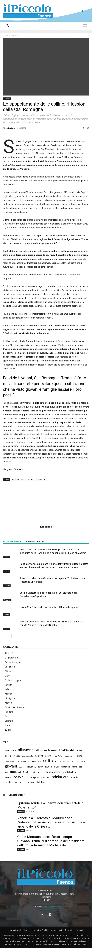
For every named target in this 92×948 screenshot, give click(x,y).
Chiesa (6, 614)
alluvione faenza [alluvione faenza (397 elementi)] (46, 750)
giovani (31, 479)
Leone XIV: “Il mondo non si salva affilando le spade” (49, 607)
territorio (41, 479)
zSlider (8, 729)
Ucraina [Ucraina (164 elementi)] (31, 782)
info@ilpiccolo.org (51, 906)
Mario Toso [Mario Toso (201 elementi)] (77, 766)
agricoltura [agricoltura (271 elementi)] (10, 750)
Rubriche (15, 35)
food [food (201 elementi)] (82, 761)
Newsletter (69, 930)
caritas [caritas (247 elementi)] (78, 755)
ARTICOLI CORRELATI (12, 541)
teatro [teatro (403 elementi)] (9, 782)
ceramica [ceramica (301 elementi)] (9, 761)
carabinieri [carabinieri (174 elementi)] (68, 756)
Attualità (7, 600)
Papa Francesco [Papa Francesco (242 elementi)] (52, 772)
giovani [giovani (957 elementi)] (11, 766)
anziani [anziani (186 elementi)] (79, 750)
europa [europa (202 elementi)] (75, 761)
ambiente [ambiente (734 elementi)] (66, 750)
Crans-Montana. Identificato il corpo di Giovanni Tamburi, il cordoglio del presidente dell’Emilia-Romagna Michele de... (51, 841)
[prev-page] (5, 636)
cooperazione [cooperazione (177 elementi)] (23, 761)
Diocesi (7, 586)
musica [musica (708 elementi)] (15, 771)
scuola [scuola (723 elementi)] (19, 776)
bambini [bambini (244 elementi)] (39, 755)
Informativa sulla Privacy (18, 930)
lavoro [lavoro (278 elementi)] (48, 766)
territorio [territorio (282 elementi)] (20, 782)
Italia (7, 689)
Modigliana (10, 698)
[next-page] (10, 636)
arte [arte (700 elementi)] (8, 755)
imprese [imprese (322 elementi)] (31, 766)
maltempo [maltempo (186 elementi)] (65, 767)
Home (5, 35)
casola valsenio (18, 479)
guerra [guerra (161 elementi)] (22, 767)
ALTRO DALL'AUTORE (35, 541)
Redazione (10, 128)
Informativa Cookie (39, 930)
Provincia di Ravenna (15, 707)
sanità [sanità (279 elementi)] (8, 777)
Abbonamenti (56, 930)
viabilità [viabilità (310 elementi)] (40, 782)
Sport (7, 725)
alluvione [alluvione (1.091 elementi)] (26, 749)
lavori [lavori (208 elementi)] (40, 766)
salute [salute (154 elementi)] (77, 772)
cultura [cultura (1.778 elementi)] (50, 760)
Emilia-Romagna (13, 680)
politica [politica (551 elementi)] (67, 771)
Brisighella (10, 666)
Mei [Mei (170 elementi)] (6, 772)
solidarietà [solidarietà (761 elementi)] (59, 776)
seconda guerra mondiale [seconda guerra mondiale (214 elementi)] (37, 777)
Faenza (6, 571)
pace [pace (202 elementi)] (40, 772)
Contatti (80, 930)
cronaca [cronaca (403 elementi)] (36, 761)
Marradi (8, 693)
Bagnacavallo (11, 657)
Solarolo (9, 720)
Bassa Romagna (13, 662)
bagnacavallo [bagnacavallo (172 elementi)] (27, 756)
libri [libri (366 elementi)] (56, 766)
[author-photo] (46, 522)
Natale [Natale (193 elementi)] (26, 772)
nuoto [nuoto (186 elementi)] (33, 772)
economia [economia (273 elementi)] (65, 761)
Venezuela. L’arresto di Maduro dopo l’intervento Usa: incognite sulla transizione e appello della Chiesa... (51, 822)
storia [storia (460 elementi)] (74, 777)
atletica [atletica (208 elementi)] (16, 755)
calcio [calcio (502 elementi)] (58, 755)
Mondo (6, 557)
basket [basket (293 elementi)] (48, 755)
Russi (7, 716)
